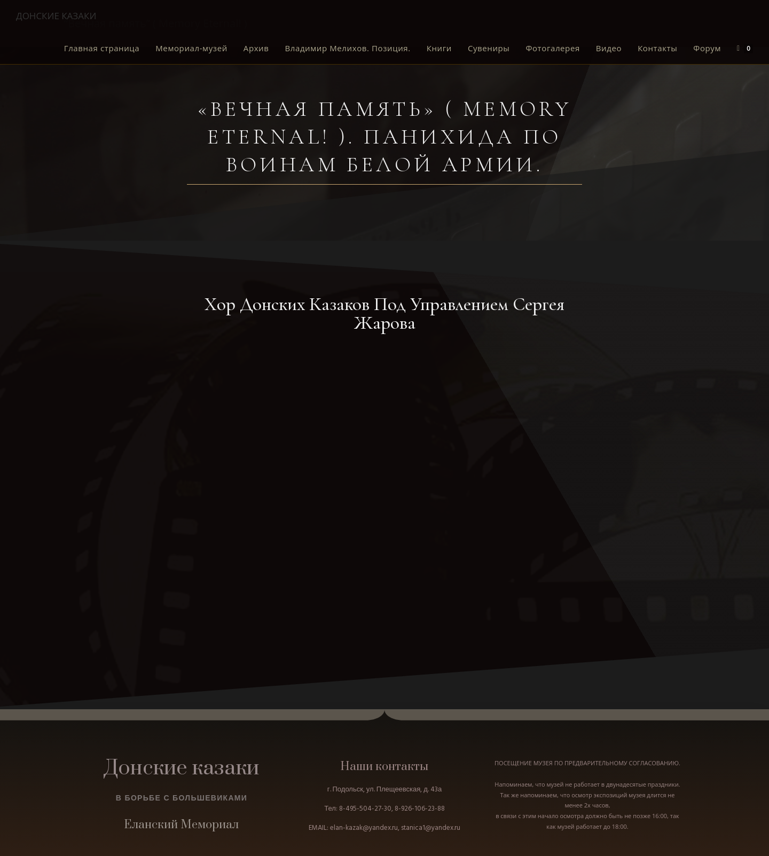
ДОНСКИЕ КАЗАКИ (56, 16)
